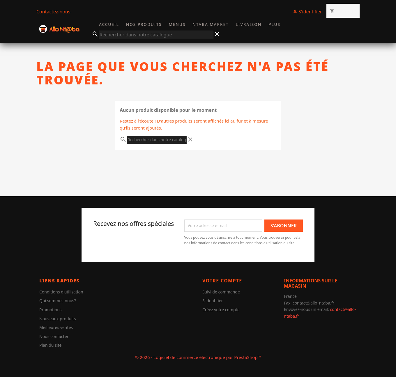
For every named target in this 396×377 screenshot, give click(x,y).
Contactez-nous (53, 11)
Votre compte (222, 280)
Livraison (249, 24)
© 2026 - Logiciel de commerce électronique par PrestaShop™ (198, 357)
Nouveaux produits (57, 318)
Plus (274, 24)
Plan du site (50, 345)
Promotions (50, 309)
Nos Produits (144, 24)
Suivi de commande (221, 292)
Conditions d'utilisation (61, 292)
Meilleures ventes (56, 327)
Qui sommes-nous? (57, 300)
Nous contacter (53, 336)
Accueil (109, 24)
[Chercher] (156, 35)
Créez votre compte (221, 309)
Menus (177, 24)
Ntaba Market (210, 24)
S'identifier (212, 300)
